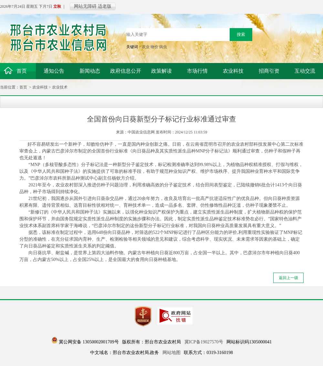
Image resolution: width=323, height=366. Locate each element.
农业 (146, 47)
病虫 (163, 47)
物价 (154, 47)
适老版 (104, 6)
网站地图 (171, 352)
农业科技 (40, 87)
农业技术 (60, 87)
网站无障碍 (85, 6)
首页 (23, 87)
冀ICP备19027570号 (203, 342)
